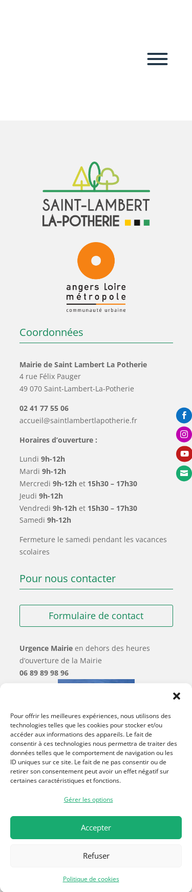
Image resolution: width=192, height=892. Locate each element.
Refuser (96, 866)
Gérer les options (88, 809)
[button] (177, 706)
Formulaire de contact (96, 615)
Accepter (96, 837)
